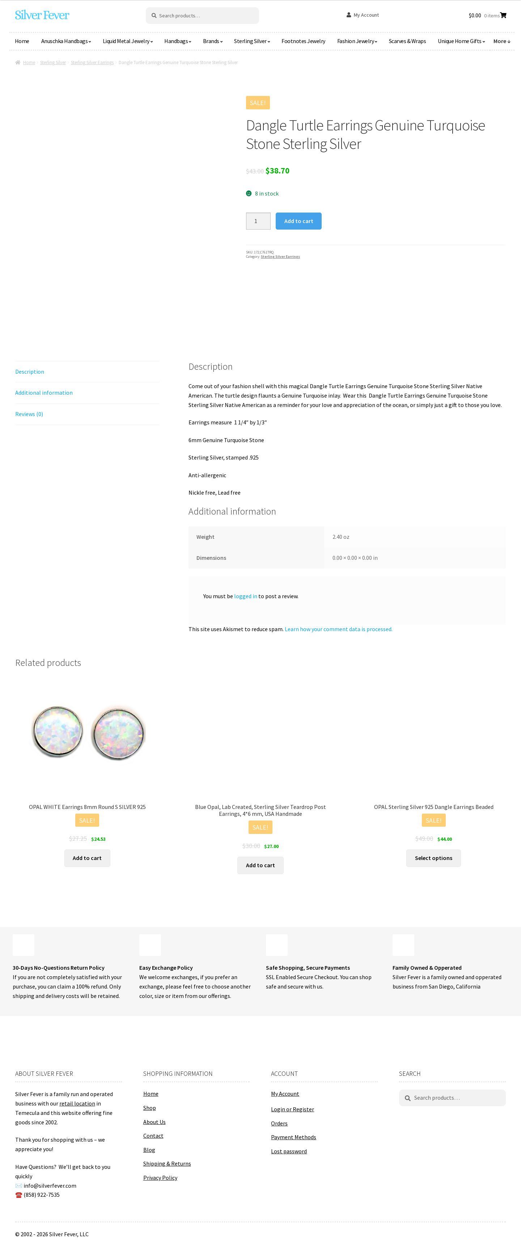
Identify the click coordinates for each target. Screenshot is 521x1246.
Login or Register (292, 1109)
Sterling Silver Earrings (92, 62)
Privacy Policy (160, 1177)
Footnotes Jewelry (303, 41)
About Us (154, 1121)
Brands (211, 41)
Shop (149, 1107)
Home (22, 41)
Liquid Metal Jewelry (126, 41)
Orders (279, 1123)
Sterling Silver (250, 41)
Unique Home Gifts (460, 41)
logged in (245, 596)
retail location (77, 1103)
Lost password (289, 1151)
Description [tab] (29, 371)
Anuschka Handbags (64, 41)
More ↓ (502, 41)
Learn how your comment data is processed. (339, 629)
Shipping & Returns (167, 1163)
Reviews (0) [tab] (29, 414)
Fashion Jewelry (355, 41)
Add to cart (298, 221)
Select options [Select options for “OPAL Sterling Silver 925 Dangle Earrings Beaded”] (433, 857)
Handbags (176, 41)
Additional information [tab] (44, 392)
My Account (366, 15)
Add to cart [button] (87, 857)
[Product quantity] (258, 221)
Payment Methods (293, 1137)
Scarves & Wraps (407, 41)
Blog (149, 1149)
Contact (153, 1135)
